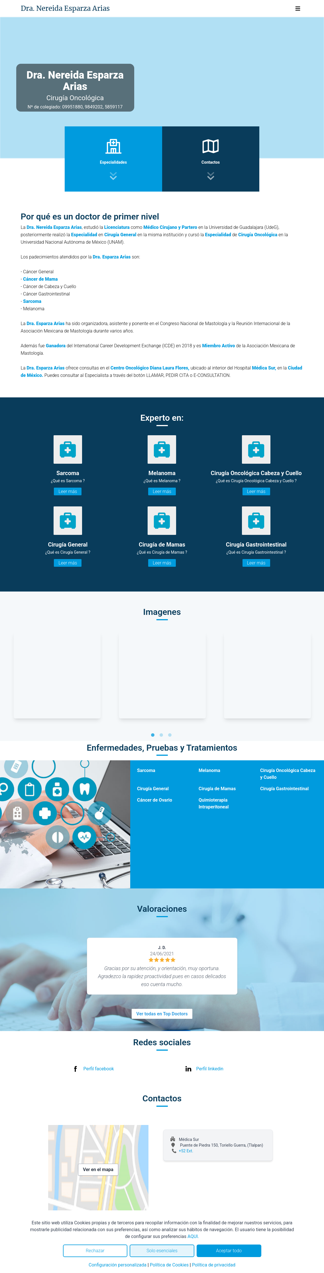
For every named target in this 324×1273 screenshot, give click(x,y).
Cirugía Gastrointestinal (284, 788)
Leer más (67, 491)
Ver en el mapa (98, 1169)
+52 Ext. (186, 1151)
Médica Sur (263, 368)
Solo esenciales (162, 1250)
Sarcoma (32, 301)
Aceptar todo (229, 1250)
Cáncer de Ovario (154, 800)
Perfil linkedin (209, 1068)
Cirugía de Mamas (217, 788)
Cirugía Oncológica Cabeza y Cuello (287, 774)
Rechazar (95, 1250)
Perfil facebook (98, 1068)
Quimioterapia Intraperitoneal (214, 803)
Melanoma (209, 770)
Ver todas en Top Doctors (162, 1014)
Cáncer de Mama (40, 279)
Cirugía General (153, 788)
